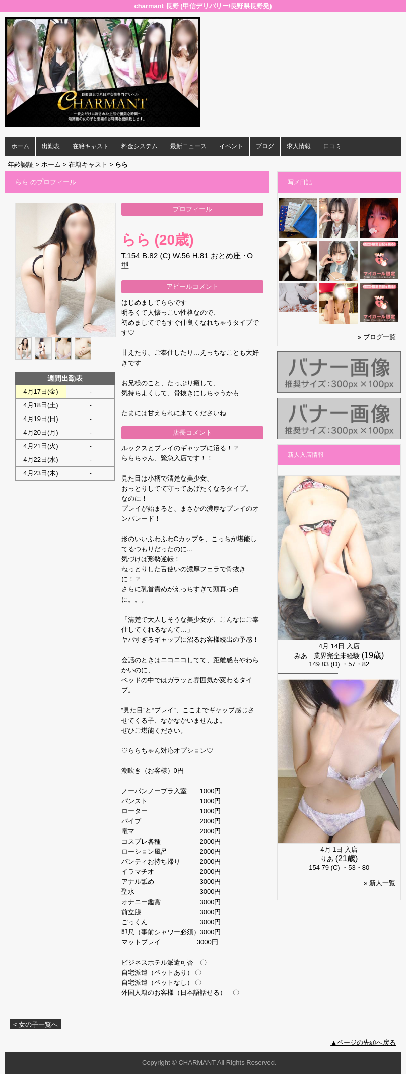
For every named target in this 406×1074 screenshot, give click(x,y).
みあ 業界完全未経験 (327, 656)
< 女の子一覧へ (35, 1024)
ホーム (20, 146)
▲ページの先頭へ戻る (363, 1042)
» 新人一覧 (379, 883)
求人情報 (299, 146)
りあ (326, 859)
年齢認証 (21, 164)
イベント (231, 146)
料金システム (139, 146)
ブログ (265, 146)
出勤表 (51, 146)
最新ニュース (188, 146)
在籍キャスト (91, 146)
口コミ (332, 146)
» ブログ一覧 (377, 337)
